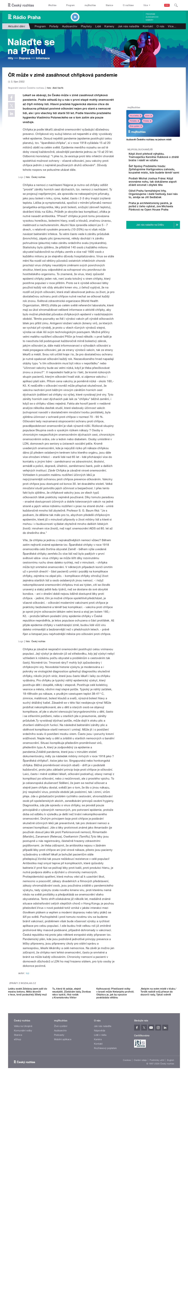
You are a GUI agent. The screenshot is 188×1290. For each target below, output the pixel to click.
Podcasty (59, 1236)
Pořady (54, 26)
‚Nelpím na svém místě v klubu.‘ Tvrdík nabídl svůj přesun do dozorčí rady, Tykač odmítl (159, 1193)
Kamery (149, 20)
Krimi (148, 116)
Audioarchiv (152, 17)
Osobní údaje (140, 1262)
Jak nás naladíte (128, 26)
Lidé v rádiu (100, 1236)
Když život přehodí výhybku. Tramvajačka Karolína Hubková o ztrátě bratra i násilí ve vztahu (161, 158)
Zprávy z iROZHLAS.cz (22, 1158)
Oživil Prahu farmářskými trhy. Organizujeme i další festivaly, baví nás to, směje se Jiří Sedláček (161, 208)
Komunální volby (23, 1232)
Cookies (127, 1262)
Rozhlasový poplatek (105, 1249)
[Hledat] (176, 5)
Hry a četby (135, 116)
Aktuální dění (16, 26)
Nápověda (99, 1232)
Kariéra (98, 1241)
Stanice (109, 5)
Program (70, 5)
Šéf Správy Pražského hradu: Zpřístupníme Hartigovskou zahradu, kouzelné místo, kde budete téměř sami (159, 176)
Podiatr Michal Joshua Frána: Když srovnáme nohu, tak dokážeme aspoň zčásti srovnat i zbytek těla (162, 193)
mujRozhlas (90, 5)
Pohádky (134, 121)
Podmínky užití (157, 1262)
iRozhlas (52, 5)
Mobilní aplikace (63, 1241)
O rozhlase (128, 5)
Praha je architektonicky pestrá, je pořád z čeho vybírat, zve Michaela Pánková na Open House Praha (161, 226)
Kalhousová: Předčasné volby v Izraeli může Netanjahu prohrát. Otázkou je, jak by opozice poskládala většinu (115, 1195)
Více (172, 26)
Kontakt (148, 26)
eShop (17, 1241)
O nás (160, 26)
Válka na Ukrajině (23, 1227)
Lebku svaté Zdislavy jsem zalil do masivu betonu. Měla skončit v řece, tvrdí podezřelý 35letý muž (27, 1193)
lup (27, 1148)
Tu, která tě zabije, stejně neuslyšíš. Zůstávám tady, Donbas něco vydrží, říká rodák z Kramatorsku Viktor (71, 1195)
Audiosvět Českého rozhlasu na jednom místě (148, 139)
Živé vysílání (136, 126)
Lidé (98, 26)
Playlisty (86, 26)
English (170, 1262)
